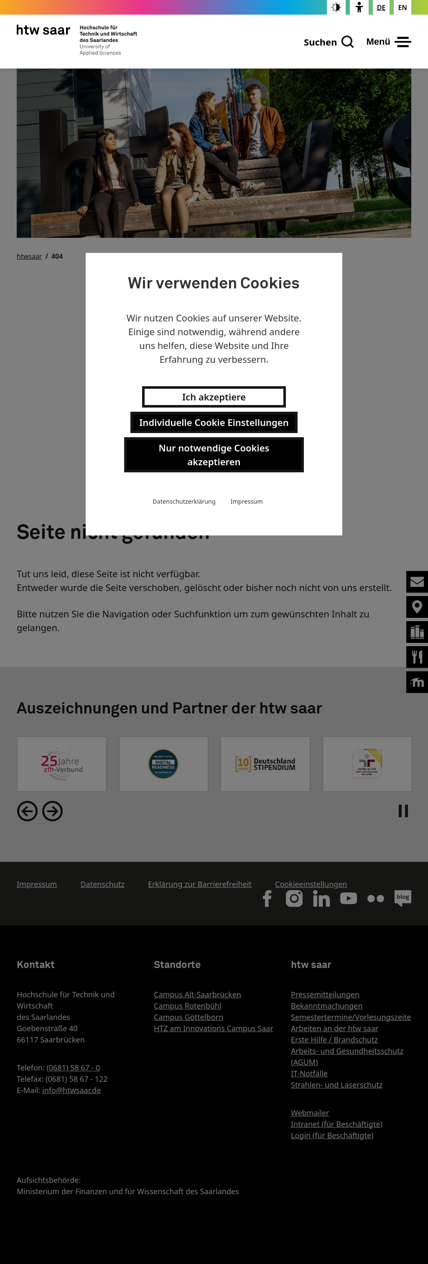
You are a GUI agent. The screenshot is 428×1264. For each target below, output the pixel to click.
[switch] (336, 7)
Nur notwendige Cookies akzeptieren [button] (214, 454)
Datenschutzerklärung (184, 501)
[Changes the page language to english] (402, 8)
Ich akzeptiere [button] (214, 396)
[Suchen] (329, 42)
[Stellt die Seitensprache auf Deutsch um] (381, 8)
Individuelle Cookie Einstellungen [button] (213, 422)
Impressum (247, 501)
